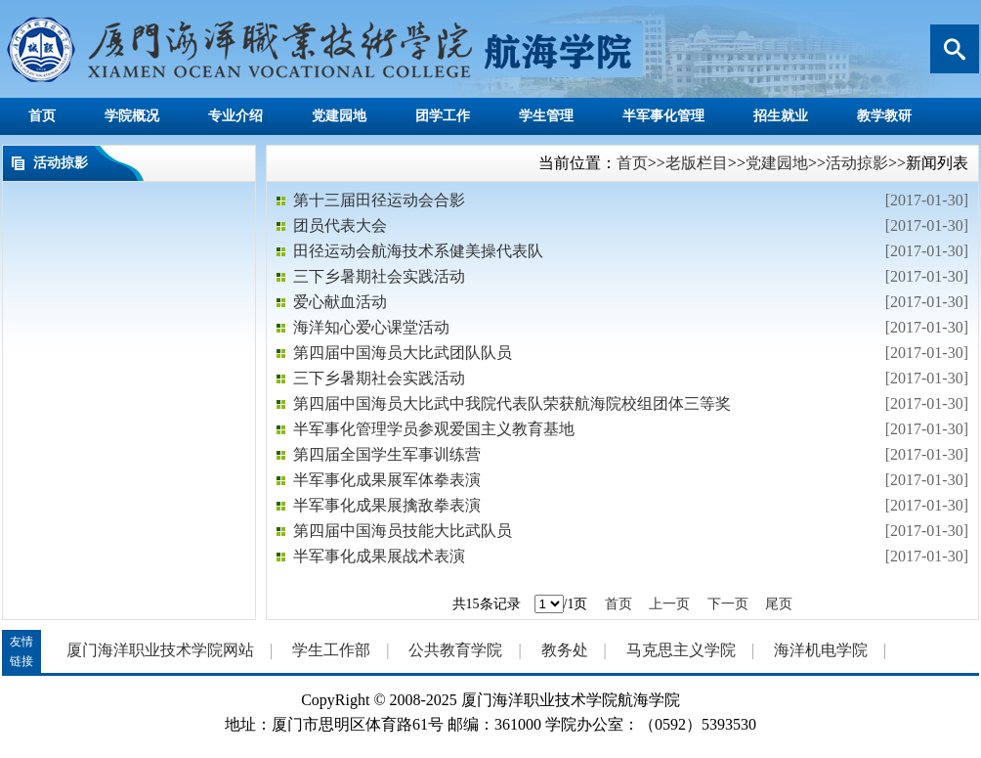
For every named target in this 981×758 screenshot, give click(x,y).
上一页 (669, 604)
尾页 (778, 604)
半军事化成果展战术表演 (379, 556)
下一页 (727, 604)
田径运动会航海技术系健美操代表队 (418, 251)
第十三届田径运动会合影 (379, 200)
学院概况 (132, 116)
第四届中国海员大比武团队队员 (402, 352)
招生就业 (780, 116)
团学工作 (442, 116)
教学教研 (884, 116)
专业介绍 (235, 116)
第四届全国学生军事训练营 (387, 454)
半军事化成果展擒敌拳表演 (387, 505)
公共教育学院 (455, 650)
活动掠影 (857, 163)
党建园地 (339, 116)
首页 (42, 116)
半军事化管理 (663, 116)
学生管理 (546, 116)
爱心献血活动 (340, 301)
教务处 (564, 650)
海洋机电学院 (821, 650)
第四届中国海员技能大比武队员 (402, 530)
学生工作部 (331, 650)
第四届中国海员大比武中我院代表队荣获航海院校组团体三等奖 (512, 403)
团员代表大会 (340, 225)
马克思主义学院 (681, 650)
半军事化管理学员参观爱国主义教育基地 (434, 429)
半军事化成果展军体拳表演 (387, 479)
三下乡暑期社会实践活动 (379, 276)
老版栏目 (696, 163)
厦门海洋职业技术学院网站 (160, 650)
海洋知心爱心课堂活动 (371, 327)
